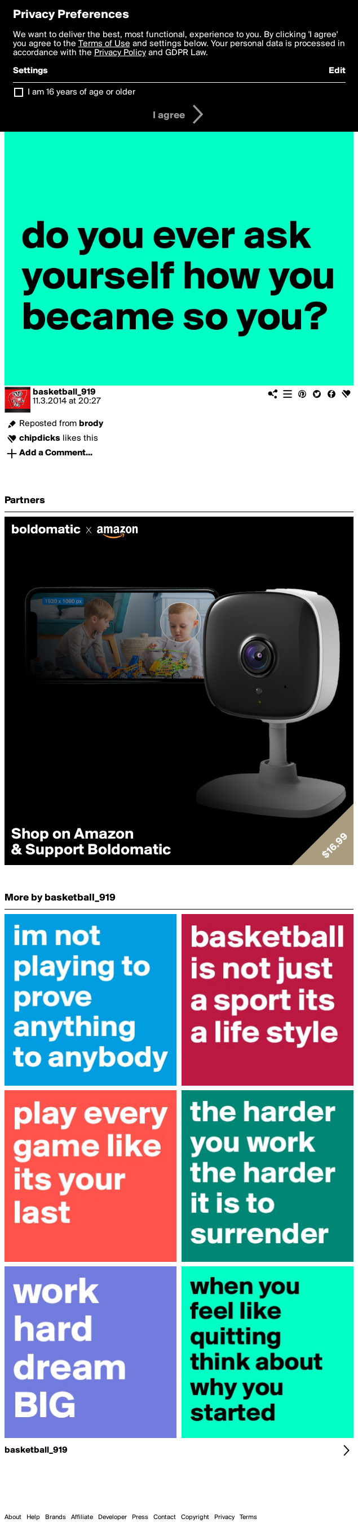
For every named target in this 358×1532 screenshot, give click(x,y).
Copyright (195, 1517)
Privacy (224, 1517)
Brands (55, 1517)
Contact (164, 1517)
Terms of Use (104, 43)
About (13, 1517)
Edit (337, 70)
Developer (112, 1517)
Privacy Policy (120, 52)
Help (33, 1517)
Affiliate (82, 1517)
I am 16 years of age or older (81, 92)
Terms (248, 1517)
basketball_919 (64, 392)
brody (91, 423)
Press (140, 1517)
